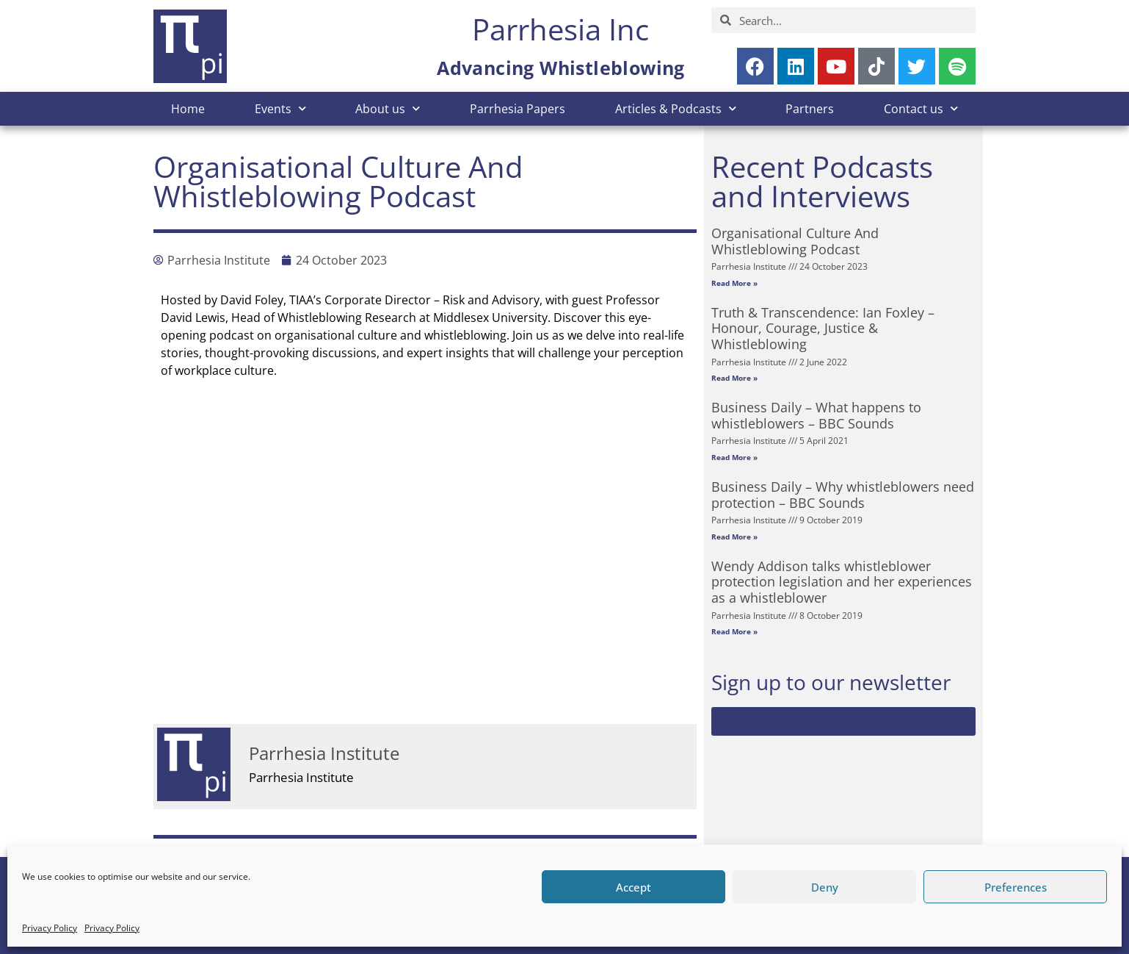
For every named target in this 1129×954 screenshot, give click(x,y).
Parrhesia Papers (517, 109)
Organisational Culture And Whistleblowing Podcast (795, 241)
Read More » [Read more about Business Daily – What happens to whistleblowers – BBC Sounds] (734, 457)
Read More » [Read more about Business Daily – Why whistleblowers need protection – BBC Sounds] (734, 536)
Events (280, 108)
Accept (633, 887)
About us (387, 108)
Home (188, 109)
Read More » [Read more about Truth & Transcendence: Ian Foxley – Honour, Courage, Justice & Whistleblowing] (734, 378)
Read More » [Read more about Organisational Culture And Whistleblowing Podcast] (734, 283)
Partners (809, 109)
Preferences (1015, 887)
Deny (824, 887)
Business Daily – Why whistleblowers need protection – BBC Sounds (842, 495)
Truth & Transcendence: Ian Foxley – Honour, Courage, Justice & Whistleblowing (822, 328)
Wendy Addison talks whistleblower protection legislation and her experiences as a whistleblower (841, 581)
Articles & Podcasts (675, 108)
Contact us (921, 108)
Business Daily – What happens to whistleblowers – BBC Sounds (816, 415)
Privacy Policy (49, 928)
